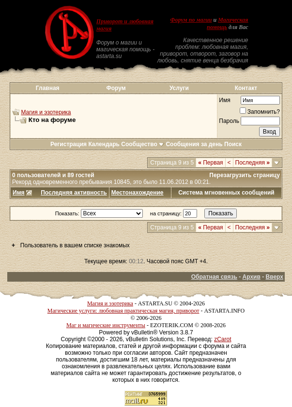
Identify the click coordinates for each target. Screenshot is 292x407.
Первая (210, 162)
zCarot (222, 339)
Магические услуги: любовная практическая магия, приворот (123, 310)
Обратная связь (214, 276)
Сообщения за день (194, 144)
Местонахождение (137, 192)
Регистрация (68, 144)
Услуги (179, 88)
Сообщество (142, 144)
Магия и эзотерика (46, 112)
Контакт (246, 88)
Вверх (274, 276)
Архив (252, 276)
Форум (116, 88)
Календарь (104, 144)
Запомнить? (260, 111)
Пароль (229, 121)
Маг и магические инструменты (105, 325)
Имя (224, 100)
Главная (48, 88)
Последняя (252, 162)
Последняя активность (74, 192)
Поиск (233, 144)
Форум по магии (191, 19)
